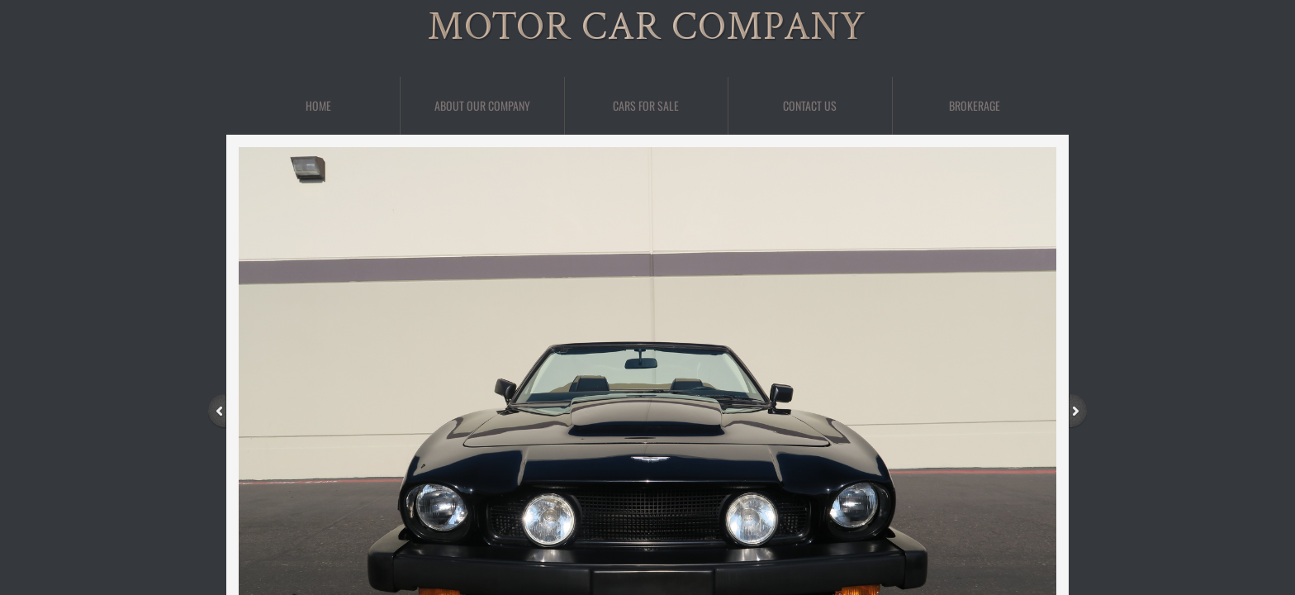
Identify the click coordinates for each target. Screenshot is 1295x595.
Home (318, 105)
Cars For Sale (646, 105)
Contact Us (810, 105)
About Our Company (482, 105)
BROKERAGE (974, 105)
